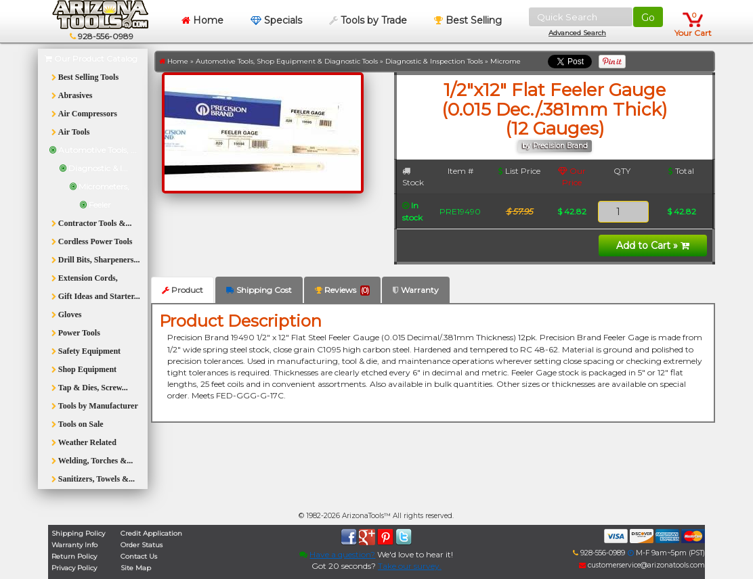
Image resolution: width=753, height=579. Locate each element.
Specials (276, 20)
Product (182, 290)
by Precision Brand (555, 145)
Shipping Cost (259, 290)
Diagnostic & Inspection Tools (434, 61)
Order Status (142, 544)
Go (648, 17)
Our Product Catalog (91, 58)
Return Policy (74, 556)
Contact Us (139, 556)
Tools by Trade (368, 20)
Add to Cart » (652, 245)
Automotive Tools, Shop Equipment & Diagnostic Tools (287, 61)
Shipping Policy (78, 533)
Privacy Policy (74, 567)
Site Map (136, 567)
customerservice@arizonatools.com (642, 565)
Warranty (416, 290)
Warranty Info (74, 544)
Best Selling (468, 20)
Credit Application (151, 533)
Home (202, 20)
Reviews (342, 290)
